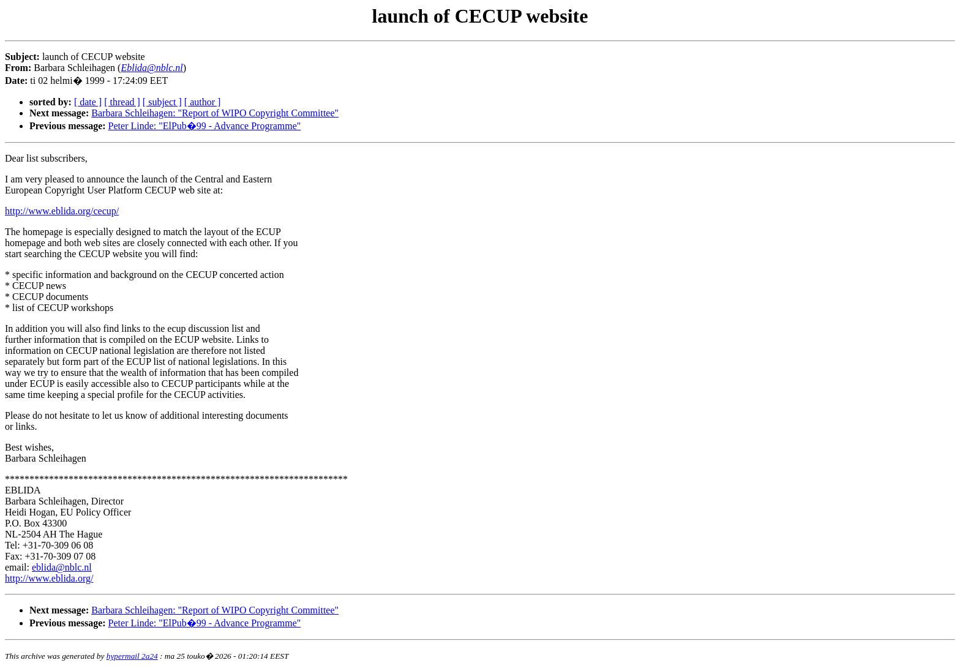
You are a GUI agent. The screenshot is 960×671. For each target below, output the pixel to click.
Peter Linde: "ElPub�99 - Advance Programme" (204, 126)
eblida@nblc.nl (62, 567)
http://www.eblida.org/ (49, 578)
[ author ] (202, 102)
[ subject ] (162, 102)
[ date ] (88, 102)
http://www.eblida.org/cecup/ (62, 211)
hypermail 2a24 (132, 656)
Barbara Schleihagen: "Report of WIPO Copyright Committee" (215, 113)
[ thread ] (122, 102)
